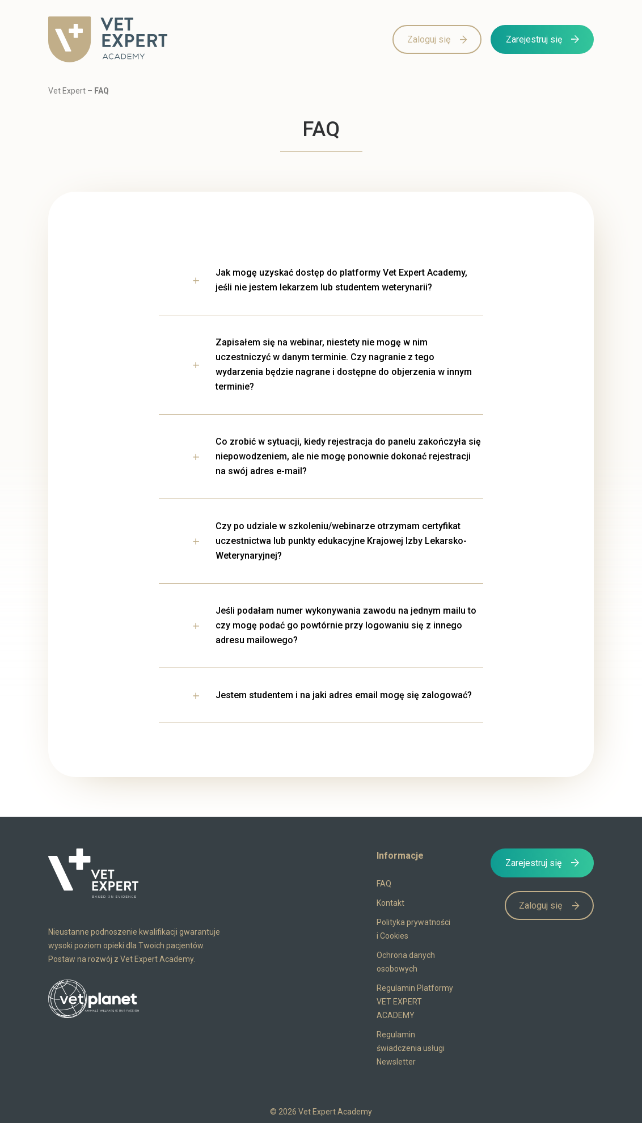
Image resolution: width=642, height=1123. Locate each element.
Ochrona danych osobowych (406, 962)
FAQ (384, 883)
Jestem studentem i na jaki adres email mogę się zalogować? (344, 695)
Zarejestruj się (534, 39)
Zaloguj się (428, 39)
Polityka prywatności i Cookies (413, 929)
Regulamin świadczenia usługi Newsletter (411, 1048)
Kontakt (390, 902)
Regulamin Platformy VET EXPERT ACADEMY (415, 1001)
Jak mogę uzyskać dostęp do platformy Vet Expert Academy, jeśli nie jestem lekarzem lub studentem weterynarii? (341, 280)
